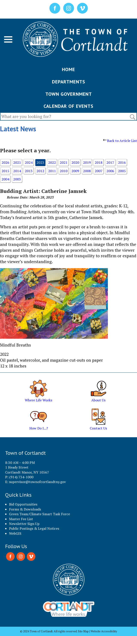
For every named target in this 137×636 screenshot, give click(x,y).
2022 (52, 162)
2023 (40, 162)
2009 (75, 171)
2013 (29, 171)
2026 (5, 162)
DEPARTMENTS (68, 82)
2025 (17, 162)
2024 (29, 162)
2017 (110, 162)
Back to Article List (120, 140)
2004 (5, 179)
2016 (122, 162)
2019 (87, 162)
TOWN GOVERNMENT (68, 94)
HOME (68, 69)
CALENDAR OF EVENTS (68, 106)
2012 (40, 171)
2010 (64, 171)
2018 (98, 162)
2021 (64, 162)
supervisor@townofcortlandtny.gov (37, 481)
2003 (17, 179)
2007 (98, 171)
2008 (87, 171)
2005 (122, 171)
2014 (17, 171)
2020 (75, 162)
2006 (110, 171)
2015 (5, 171)
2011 (52, 171)
